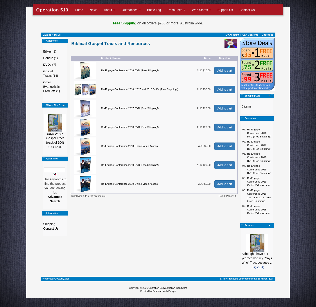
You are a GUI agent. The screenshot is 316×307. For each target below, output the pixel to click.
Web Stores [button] (201, 10)
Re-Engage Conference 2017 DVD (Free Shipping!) (130, 108)
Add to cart (224, 70)
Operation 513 (52, 9)
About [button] (109, 10)
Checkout (267, 34)
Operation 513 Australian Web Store (167, 288)
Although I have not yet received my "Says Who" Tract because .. (257, 258)
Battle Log (154, 10)
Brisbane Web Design (164, 291)
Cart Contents (250, 34)
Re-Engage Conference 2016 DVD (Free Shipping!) (130, 70)
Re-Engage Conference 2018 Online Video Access (129, 146)
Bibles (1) (49, 51)
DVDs (57, 34)
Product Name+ (110, 58)
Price (207, 58)
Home (79, 10)
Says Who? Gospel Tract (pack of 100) (55, 138)
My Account (232, 34)
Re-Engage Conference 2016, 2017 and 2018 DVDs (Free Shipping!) (139, 89)
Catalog (47, 34)
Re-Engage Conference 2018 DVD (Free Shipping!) (130, 127)
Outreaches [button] (131, 10)
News (93, 10)
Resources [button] (176, 10)
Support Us (225, 10)
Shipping (49, 224)
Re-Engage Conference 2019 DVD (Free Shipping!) (130, 165)
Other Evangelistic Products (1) (51, 86)
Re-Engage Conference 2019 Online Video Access (129, 184)
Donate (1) (50, 58)
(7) (49, 64)
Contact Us (247, 10)
